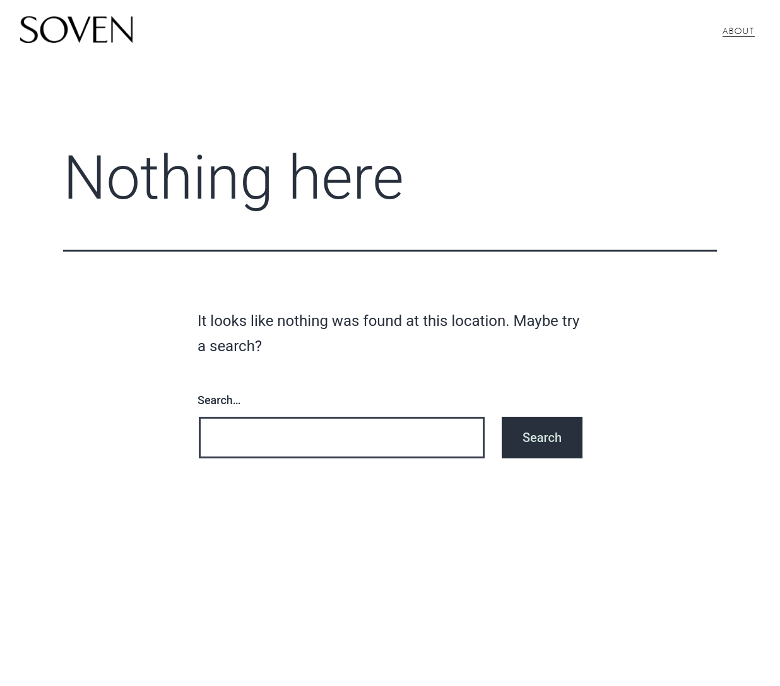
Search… (219, 400)
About (739, 32)
